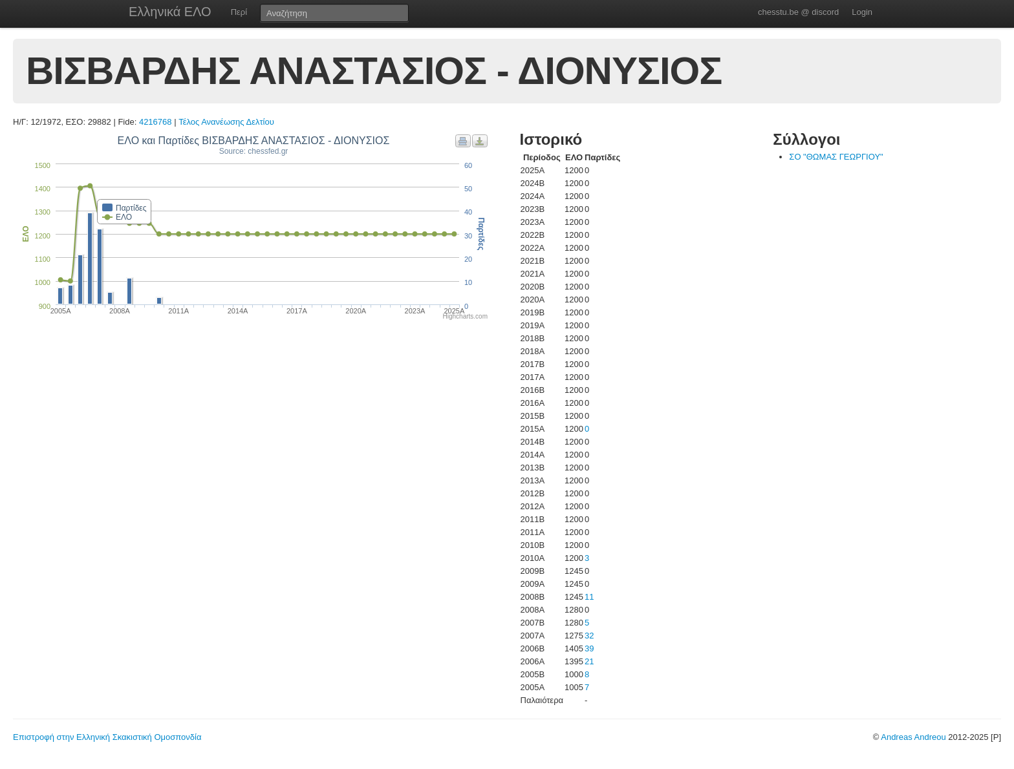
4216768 (155, 122)
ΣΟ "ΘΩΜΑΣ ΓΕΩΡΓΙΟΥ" (836, 157)
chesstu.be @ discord (798, 12)
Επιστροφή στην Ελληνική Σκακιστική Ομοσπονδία (107, 737)
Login (862, 12)
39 (589, 648)
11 (589, 597)
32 (589, 635)
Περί (239, 12)
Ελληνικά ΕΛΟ (170, 12)
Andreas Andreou (913, 737)
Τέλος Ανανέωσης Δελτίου (226, 122)
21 (589, 661)
